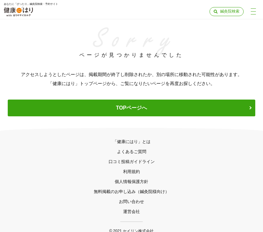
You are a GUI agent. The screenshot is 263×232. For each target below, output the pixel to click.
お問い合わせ (131, 201)
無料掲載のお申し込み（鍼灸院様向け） (131, 191)
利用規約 (131, 171)
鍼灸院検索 (229, 11)
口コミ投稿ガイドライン (132, 161)
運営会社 (131, 211)
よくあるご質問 (131, 151)
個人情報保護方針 (131, 181)
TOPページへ (131, 108)
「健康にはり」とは (132, 141)
